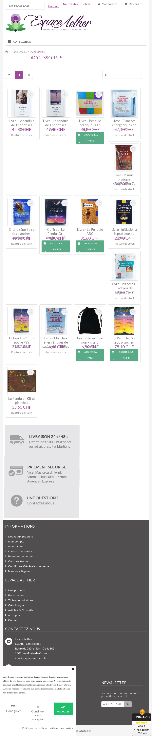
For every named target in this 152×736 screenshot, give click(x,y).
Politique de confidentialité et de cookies (47, 728)
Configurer (13, 708)
